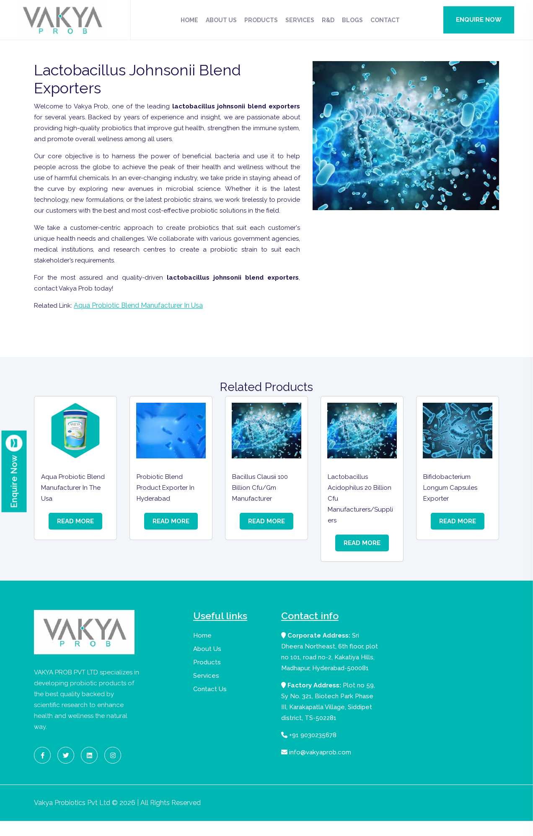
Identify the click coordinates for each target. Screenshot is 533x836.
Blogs (352, 20)
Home (189, 20)
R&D (328, 20)
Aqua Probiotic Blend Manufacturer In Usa (139, 320)
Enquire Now (479, 19)
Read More (75, 535)
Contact (385, 20)
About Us (221, 20)
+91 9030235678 (308, 749)
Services (299, 20)
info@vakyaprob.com (316, 766)
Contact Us (210, 703)
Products (261, 20)
